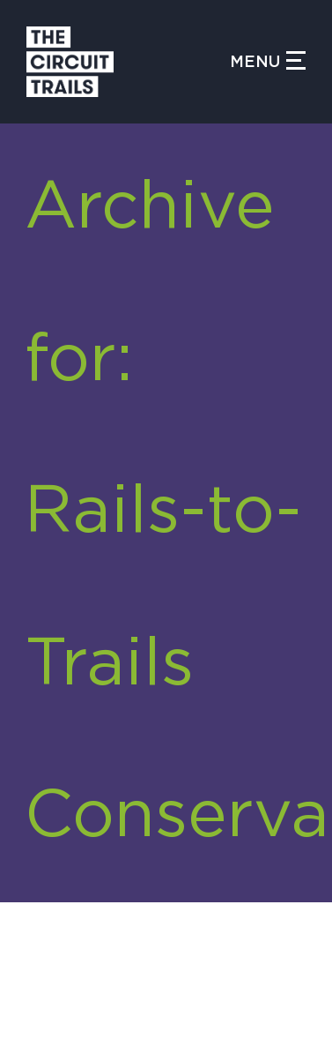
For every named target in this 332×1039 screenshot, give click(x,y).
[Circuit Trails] (128, 61)
